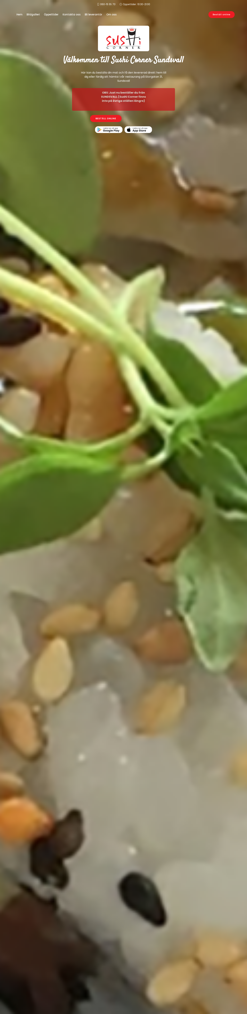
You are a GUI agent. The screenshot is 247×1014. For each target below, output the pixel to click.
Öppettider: (136, 4)
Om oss (111, 14)
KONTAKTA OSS (141, 118)
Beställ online (221, 14)
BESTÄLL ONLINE (106, 118)
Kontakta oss (72, 14)
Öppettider (51, 14)
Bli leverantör (93, 14)
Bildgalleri (33, 14)
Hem (19, 14)
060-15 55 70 (107, 4)
